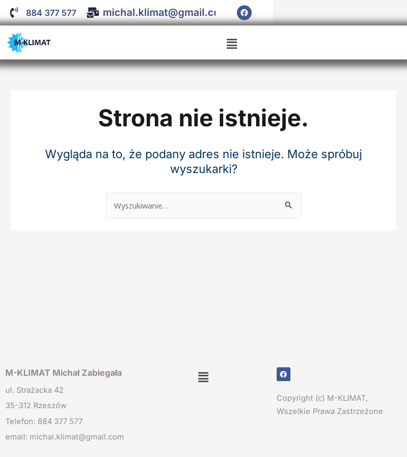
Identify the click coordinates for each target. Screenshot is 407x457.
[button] (232, 44)
